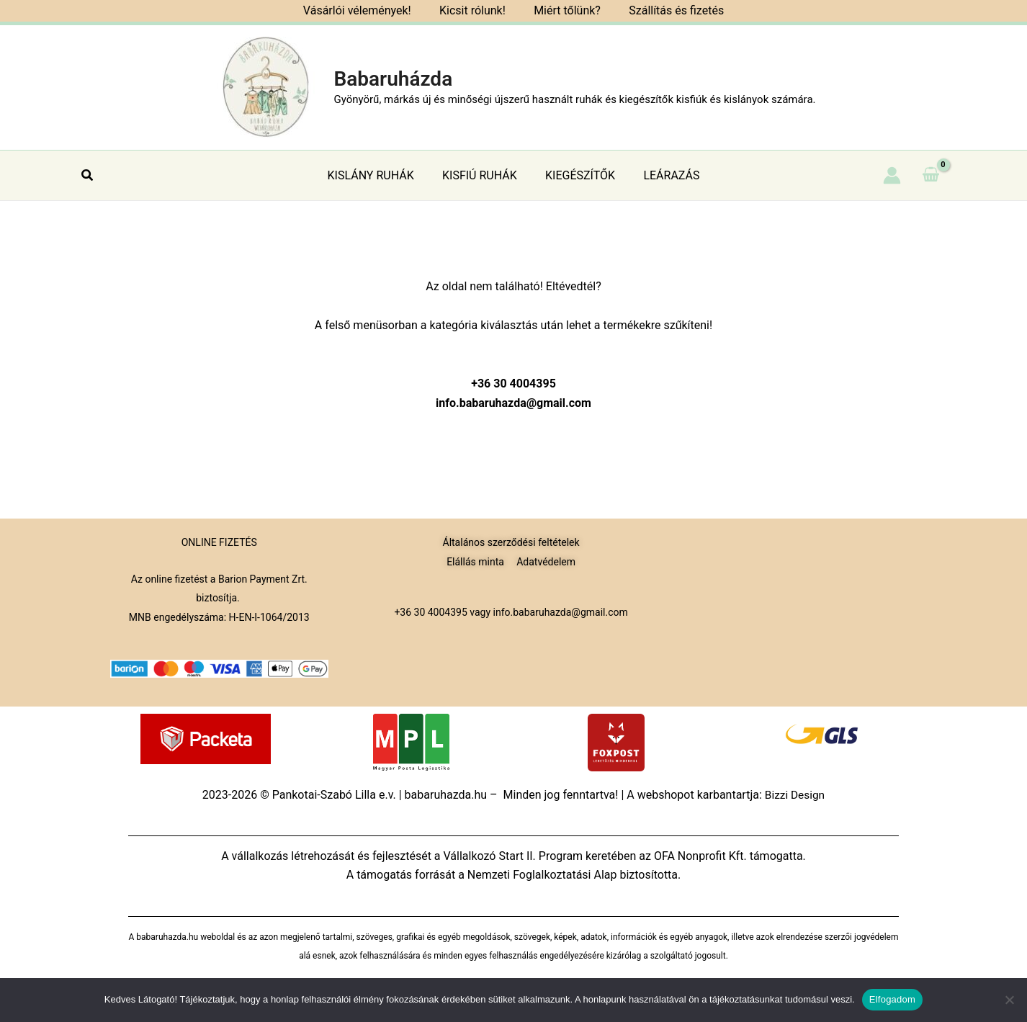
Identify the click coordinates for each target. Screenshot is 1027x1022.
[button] (87, 175)
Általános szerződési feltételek (511, 542)
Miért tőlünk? (564, 10)
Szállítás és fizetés (668, 10)
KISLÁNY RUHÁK (379, 175)
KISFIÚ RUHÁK (482, 175)
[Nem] (1009, 999)
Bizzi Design (794, 795)
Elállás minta (475, 562)
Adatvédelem (545, 562)
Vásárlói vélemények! (365, 10)
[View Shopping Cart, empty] (930, 175)
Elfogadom (892, 999)
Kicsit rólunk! (475, 10)
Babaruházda (392, 79)
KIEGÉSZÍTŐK (577, 175)
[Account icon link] (892, 175)
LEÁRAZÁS (663, 175)
